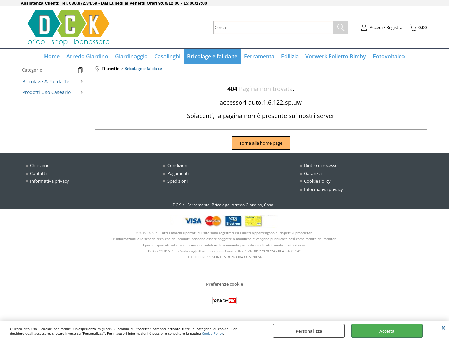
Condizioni (177, 165)
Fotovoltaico (389, 56)
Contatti (38, 173)
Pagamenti (178, 173)
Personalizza (309, 331)
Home (52, 56)
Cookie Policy (212, 333)
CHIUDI (443, 327)
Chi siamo (40, 165)
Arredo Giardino (87, 56)
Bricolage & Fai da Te (45, 81)
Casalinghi (167, 56)
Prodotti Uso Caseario (46, 92)
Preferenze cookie (224, 284)
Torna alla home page (260, 143)
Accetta (387, 331)
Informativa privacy (49, 181)
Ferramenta (259, 56)
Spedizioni (177, 181)
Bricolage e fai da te (212, 56)
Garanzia (313, 173)
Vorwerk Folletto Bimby (335, 56)
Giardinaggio (131, 56)
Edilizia (290, 56)
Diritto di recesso (321, 165)
